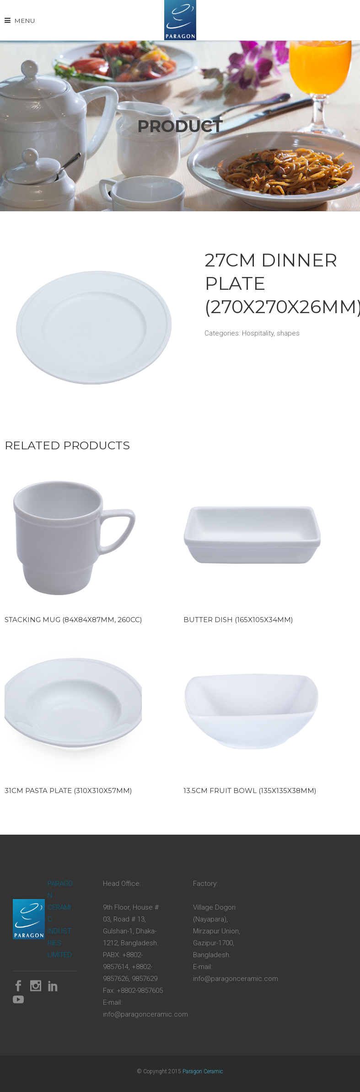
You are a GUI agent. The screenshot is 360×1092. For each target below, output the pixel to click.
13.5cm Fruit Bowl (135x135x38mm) (250, 790)
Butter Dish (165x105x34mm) (238, 619)
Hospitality (258, 333)
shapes (288, 333)
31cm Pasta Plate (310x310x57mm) (68, 790)
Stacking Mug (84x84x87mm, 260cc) (73, 619)
